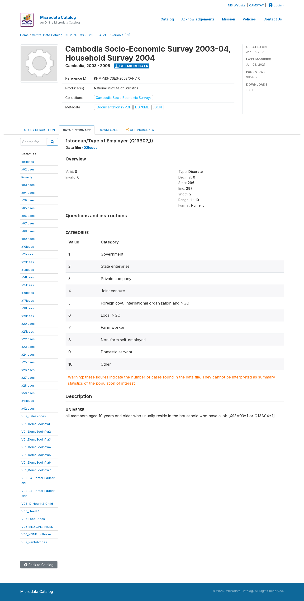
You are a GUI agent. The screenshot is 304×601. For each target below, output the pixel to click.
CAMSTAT (256, 5)
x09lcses (28, 239)
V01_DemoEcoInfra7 (36, 470)
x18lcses (27, 308)
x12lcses (27, 262)
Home (24, 35)
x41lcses (27, 400)
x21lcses (27, 331)
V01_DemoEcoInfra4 (36, 447)
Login (274, 5)
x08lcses (28, 231)
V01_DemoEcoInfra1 (35, 424)
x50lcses (28, 393)
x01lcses (27, 162)
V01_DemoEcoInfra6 (36, 462)
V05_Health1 (30, 511)
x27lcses (28, 377)
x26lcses (28, 370)
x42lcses (28, 408)
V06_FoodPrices (33, 519)
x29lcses (28, 200)
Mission (228, 19)
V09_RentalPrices (34, 542)
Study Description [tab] (39, 130)
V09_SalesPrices (33, 416)
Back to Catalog (38, 565)
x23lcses (28, 347)
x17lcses (27, 300)
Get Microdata (131, 66)
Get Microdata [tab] (140, 130)
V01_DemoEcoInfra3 (36, 439)
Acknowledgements (197, 19)
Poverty (27, 177)
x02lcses (28, 169)
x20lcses (28, 323)
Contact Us (272, 19)
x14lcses (27, 277)
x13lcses (27, 269)
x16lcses (27, 293)
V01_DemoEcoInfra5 (36, 455)
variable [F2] (121, 35)
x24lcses (28, 354)
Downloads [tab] (108, 130)
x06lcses (28, 216)
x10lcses (27, 246)
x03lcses (28, 185)
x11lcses (27, 254)
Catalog (167, 19)
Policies (249, 19)
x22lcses (28, 339)
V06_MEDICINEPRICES (37, 526)
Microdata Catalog (58, 17)
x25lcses (28, 362)
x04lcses (28, 192)
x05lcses (28, 208)
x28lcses (28, 385)
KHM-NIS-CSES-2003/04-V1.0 (87, 35)
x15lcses (27, 285)
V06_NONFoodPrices (36, 534)
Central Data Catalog (47, 35)
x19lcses (27, 316)
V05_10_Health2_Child (37, 503)
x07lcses (28, 223)
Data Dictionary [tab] (77, 130)
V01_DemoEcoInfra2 (36, 431)
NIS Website (237, 5)
